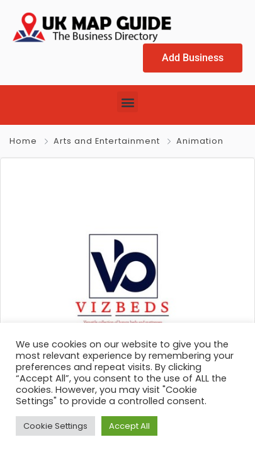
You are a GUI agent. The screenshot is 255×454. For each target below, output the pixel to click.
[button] (127, 101)
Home (23, 140)
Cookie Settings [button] (55, 425)
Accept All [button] (129, 425)
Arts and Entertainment (107, 140)
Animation (200, 140)
